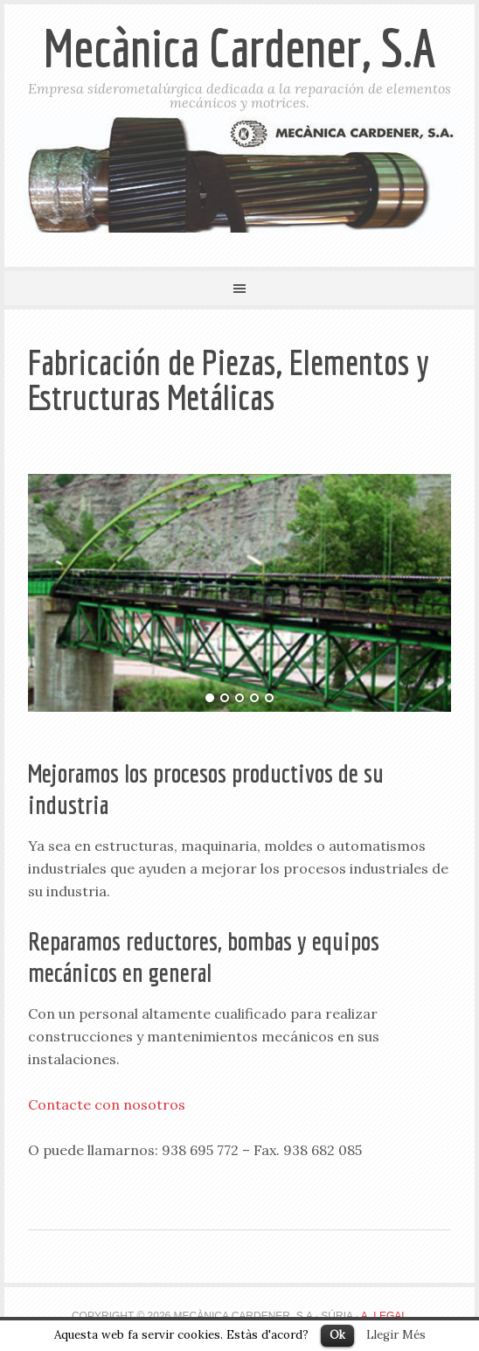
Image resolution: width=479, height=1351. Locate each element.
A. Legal (384, 1316)
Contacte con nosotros (106, 1104)
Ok (337, 1334)
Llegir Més (396, 1334)
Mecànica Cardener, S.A (240, 47)
